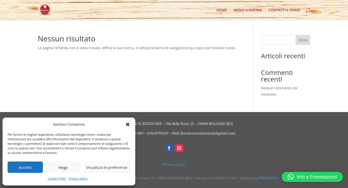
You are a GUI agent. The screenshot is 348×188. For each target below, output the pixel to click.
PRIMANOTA (269, 178)
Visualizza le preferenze (106, 167)
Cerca (303, 40)
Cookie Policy (57, 178)
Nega (63, 167)
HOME (221, 10)
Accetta (25, 167)
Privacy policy (78, 178)
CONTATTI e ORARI (284, 10)
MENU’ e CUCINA (247, 10)
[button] (127, 124)
